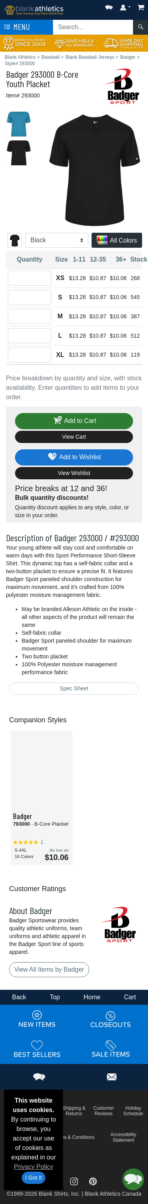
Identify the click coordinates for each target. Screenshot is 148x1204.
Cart (130, 997)
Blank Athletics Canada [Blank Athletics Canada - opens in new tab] (112, 1194)
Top (55, 997)
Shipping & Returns (73, 1110)
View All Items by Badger (49, 969)
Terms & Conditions (73, 1137)
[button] (109, 5)
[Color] (56, 240)
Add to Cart (74, 421)
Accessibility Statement (123, 1137)
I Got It (33, 1177)
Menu (16, 27)
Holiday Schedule (133, 1110)
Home (92, 997)
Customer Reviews (103, 1110)
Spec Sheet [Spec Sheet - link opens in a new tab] (74, 688)
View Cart (74, 437)
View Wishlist (74, 473)
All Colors (117, 241)
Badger (17, 74)
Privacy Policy (33, 1166)
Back (19, 997)
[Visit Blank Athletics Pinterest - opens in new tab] (92, 1181)
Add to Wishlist (74, 457)
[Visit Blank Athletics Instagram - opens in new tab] (75, 1181)
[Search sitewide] (93, 27)
